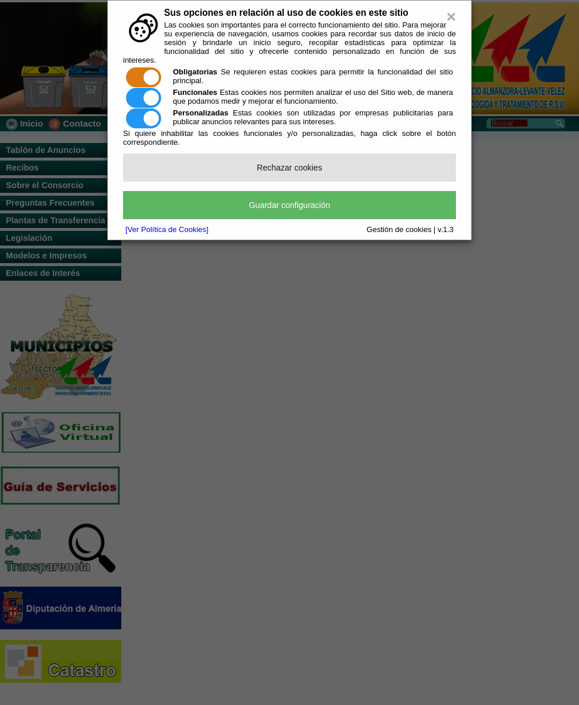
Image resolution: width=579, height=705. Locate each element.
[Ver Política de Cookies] (167, 229)
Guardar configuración (290, 205)
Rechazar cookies (289, 167)
